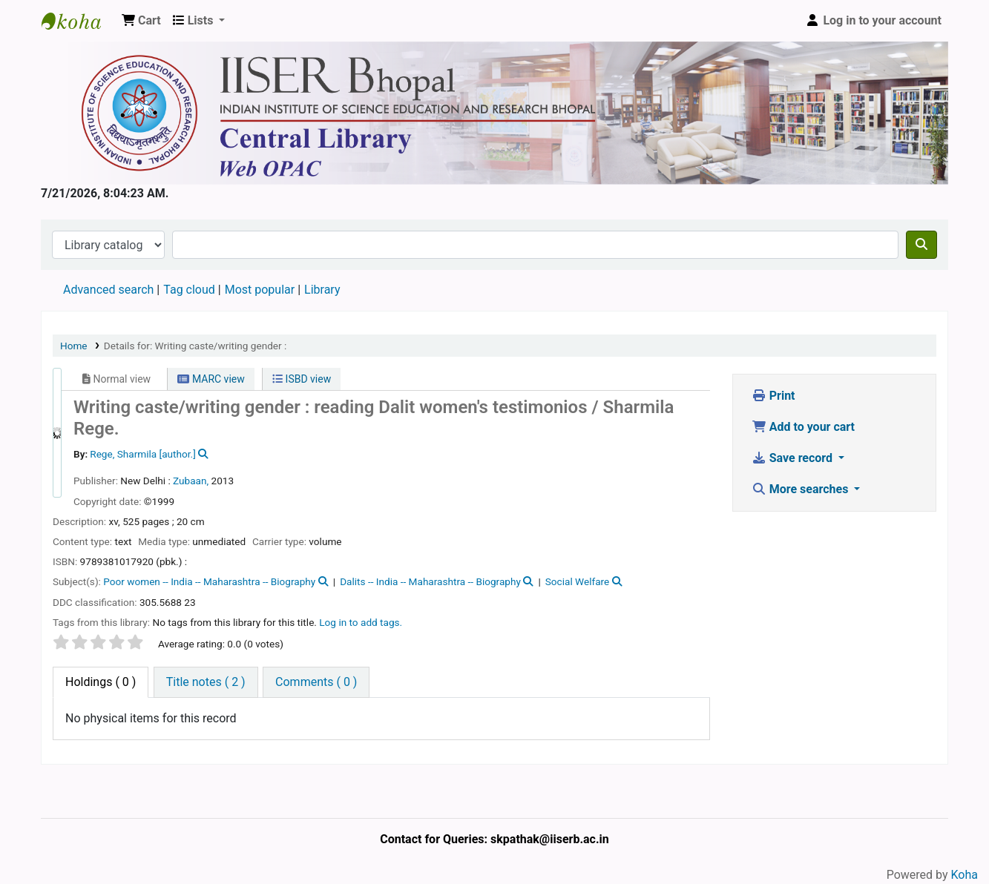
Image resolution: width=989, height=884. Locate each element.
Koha (964, 875)
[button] (141, 21)
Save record (793, 458)
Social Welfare (577, 581)
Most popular (260, 290)
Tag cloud (189, 290)
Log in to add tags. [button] (360, 622)
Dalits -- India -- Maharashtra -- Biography (430, 581)
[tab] (206, 682)
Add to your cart (803, 427)
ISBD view (301, 379)
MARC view (210, 379)
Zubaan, (190, 480)
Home (74, 346)
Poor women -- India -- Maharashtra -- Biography (209, 581)
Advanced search (108, 290)
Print (773, 396)
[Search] (921, 245)
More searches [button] (802, 489)
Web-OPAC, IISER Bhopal (79, 21)
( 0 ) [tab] (100, 682)
